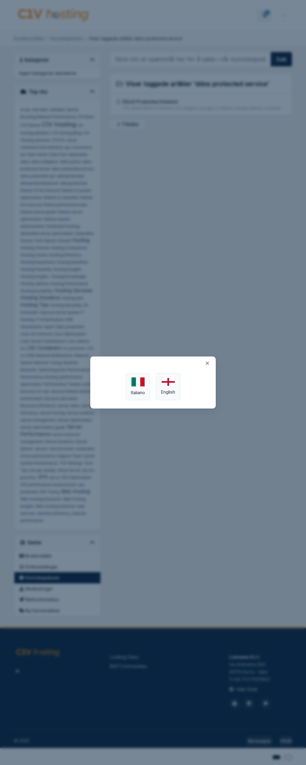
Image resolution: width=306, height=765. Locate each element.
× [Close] (207, 363)
